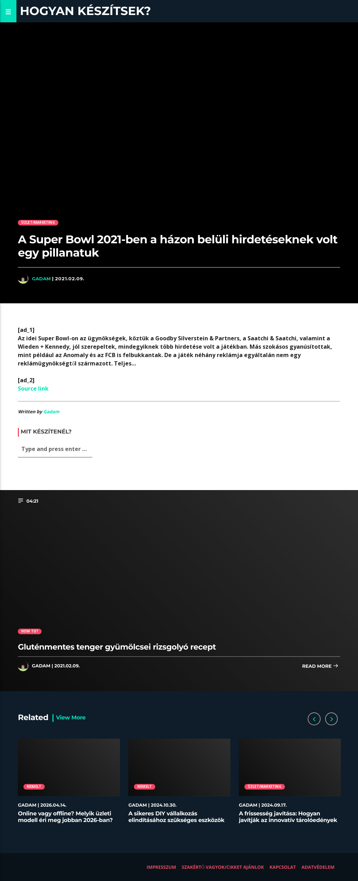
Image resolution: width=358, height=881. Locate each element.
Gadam (41, 278)
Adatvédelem (318, 867)
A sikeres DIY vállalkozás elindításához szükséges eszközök (176, 817)
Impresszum (161, 867)
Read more (320, 666)
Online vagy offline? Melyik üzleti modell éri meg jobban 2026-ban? (65, 817)
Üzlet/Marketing (38, 222)
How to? (29, 631)
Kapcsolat (283, 867)
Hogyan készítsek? (85, 11)
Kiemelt (34, 786)
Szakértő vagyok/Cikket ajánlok (223, 867)
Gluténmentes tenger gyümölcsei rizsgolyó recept (117, 647)
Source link (33, 388)
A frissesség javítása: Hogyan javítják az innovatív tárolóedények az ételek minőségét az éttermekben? (288, 823)
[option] (69, 784)
